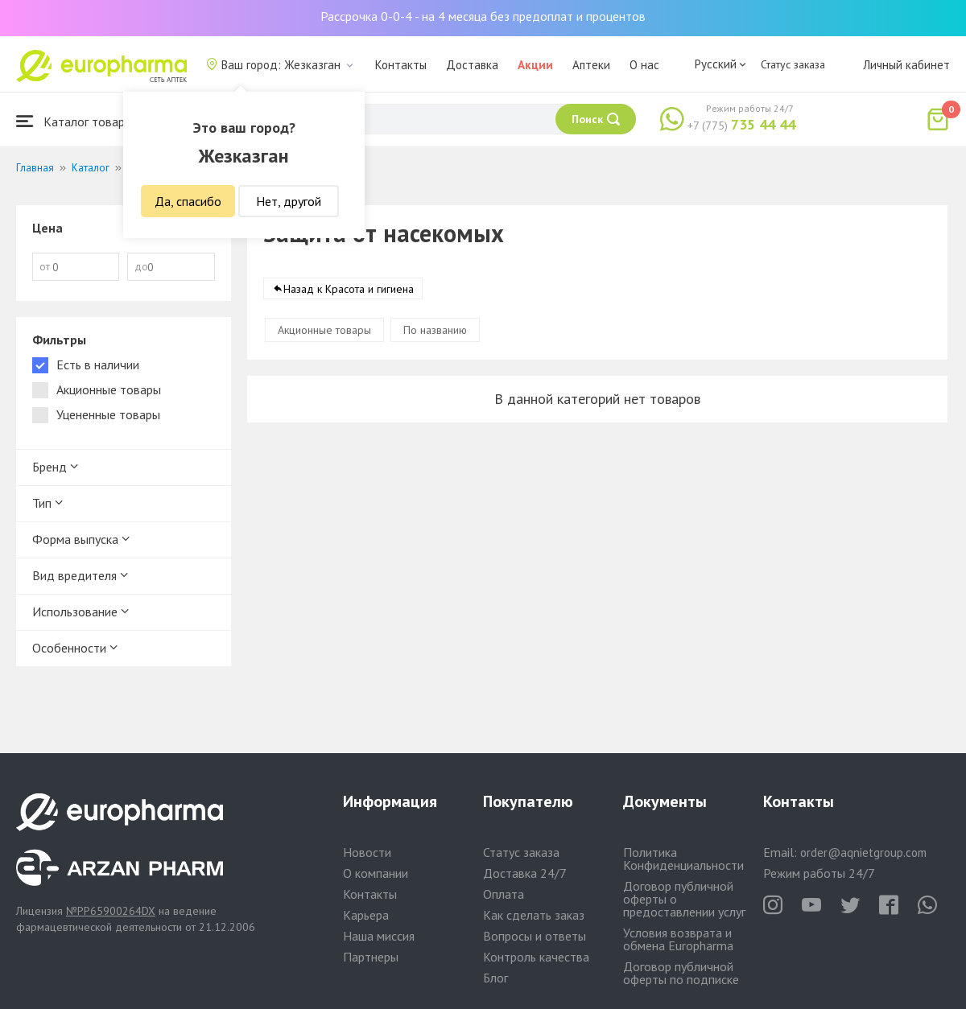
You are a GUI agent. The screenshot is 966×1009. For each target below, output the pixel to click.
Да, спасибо (188, 201)
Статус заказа (793, 64)
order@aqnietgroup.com (863, 852)
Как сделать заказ (533, 915)
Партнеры (370, 957)
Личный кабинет (906, 64)
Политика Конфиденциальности (683, 858)
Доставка (472, 64)
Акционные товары (324, 330)
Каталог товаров (77, 121)
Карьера (366, 915)
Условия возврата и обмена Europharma (678, 939)
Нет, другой (288, 201)
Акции (535, 64)
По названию (435, 330)
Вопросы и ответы (534, 936)
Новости (367, 852)
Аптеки (591, 64)
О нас (644, 64)
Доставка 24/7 (525, 873)
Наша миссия (379, 936)
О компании (375, 873)
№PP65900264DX (110, 911)
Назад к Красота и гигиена (348, 289)
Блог (495, 978)
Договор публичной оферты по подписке (681, 972)
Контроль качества (536, 957)
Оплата (503, 894)
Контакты (401, 64)
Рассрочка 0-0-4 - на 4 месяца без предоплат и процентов (483, 16)
